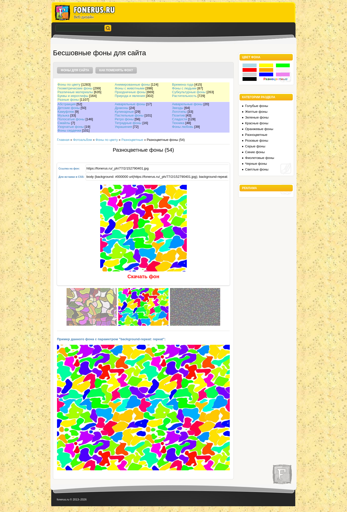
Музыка (63, 115)
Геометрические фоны (74, 88)
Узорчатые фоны (70, 127)
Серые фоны (255, 146)
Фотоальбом (82, 140)
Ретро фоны (124, 119)
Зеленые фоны (257, 117)
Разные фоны (68, 99)
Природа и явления (130, 96)
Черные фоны (256, 163)
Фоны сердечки (69, 130)
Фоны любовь (182, 127)
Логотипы (179, 111)
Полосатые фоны (71, 119)
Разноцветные (132, 140)
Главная (63, 140)
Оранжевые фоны (259, 129)
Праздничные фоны (130, 92)
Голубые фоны (256, 106)
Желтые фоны (256, 111)
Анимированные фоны (132, 84)
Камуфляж (65, 111)
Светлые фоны (256, 169)
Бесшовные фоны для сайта (99, 53)
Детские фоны (68, 108)
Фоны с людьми (184, 88)
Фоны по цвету (68, 84)
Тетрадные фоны (128, 123)
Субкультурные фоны (189, 92)
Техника (178, 123)
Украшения (123, 127)
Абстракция (66, 104)
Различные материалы (75, 92)
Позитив (178, 115)
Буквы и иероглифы (72, 96)
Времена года (183, 84)
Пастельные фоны (129, 115)
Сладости (179, 119)
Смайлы (63, 123)
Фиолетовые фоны (259, 158)
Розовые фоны (256, 140)
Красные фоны (256, 123)
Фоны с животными (130, 88)
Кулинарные (124, 111)
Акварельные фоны (130, 104)
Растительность (184, 96)
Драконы (121, 108)
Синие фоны (255, 152)
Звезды (177, 108)
